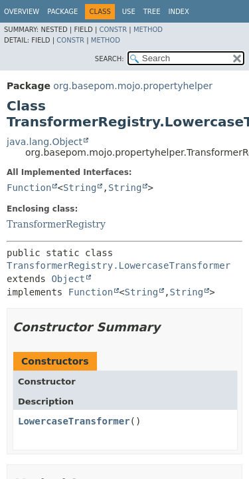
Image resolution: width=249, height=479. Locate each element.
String (80, 187)
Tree (152, 11)
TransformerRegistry (56, 224)
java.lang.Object (44, 141)
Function (29, 187)
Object (68, 278)
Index (178, 11)
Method (148, 29)
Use (128, 11)
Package (62, 11)
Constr (113, 29)
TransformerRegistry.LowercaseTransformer (118, 265)
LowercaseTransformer (74, 421)
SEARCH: (109, 59)
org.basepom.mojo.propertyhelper (132, 85)
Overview (21, 11)
